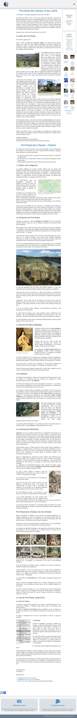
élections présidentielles (66, 86)
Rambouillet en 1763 (72, 86)
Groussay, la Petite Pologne (72, 108)
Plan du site (54, 716)
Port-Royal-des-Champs (29, 678)
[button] (74, 4)
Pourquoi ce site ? (47, 716)
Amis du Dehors (24, 681)
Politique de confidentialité (67, 716)
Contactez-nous (57, 705)
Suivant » (69, 113)
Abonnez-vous (19, 705)
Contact (59, 716)
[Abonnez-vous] (19, 701)
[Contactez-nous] (58, 701)
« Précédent (68, 110)
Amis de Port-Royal (30, 679)
